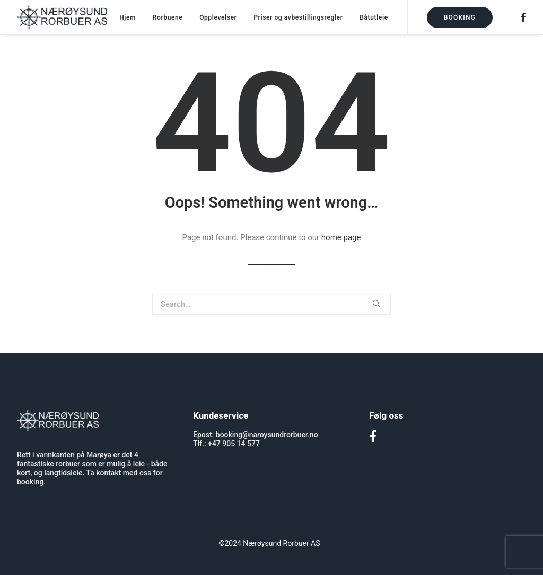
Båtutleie (374, 17)
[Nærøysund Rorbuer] (62, 17)
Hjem (127, 17)
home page (341, 237)
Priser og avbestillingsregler (298, 17)
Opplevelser (218, 17)
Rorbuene (168, 17)
